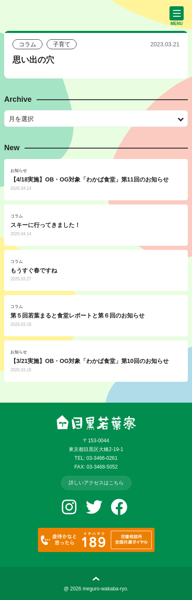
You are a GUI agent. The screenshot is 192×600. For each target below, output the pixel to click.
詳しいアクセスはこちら (96, 483)
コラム (27, 44)
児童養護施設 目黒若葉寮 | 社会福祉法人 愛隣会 (43, 14)
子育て (61, 44)
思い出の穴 (33, 59)
